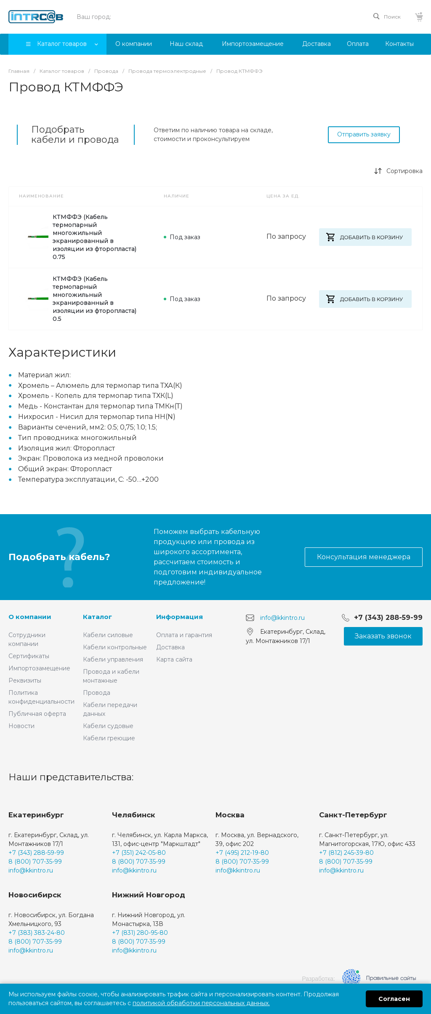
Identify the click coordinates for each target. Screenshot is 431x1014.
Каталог (97, 617)
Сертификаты (28, 656)
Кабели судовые (108, 726)
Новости (21, 726)
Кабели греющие (109, 738)
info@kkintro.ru (282, 618)
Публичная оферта (37, 714)
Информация (179, 617)
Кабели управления (113, 659)
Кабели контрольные (115, 647)
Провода (96, 692)
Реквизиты (24, 680)
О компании (29, 617)
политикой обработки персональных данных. (201, 1003)
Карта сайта (174, 659)
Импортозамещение (39, 668)
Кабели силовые (108, 635)
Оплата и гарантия (184, 635)
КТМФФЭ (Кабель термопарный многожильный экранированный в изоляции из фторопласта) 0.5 (77, 299)
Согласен (394, 999)
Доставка (170, 647)
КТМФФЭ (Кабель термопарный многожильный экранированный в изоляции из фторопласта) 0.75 (77, 237)
